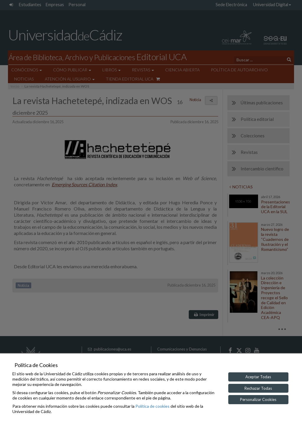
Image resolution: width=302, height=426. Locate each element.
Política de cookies (152, 406)
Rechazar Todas (258, 388)
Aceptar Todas (258, 376)
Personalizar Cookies (258, 399)
